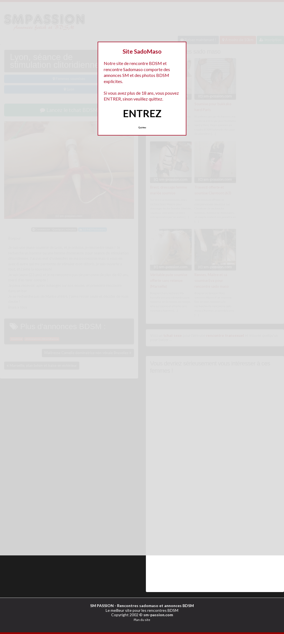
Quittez (142, 127)
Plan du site (142, 619)
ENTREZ (142, 113)
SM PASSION (102, 605)
